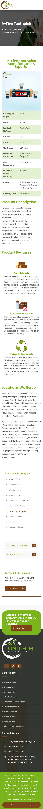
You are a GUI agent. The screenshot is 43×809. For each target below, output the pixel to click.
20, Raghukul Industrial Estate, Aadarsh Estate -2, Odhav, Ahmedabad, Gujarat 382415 (21, 759)
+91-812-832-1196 (15, 746)
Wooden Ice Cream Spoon (18, 500)
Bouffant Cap (8, 721)
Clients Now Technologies (17, 791)
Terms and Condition (25, 795)
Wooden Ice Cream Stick (17, 506)
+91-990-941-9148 (16, 751)
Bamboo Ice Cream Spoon (13, 702)
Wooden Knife (13, 490)
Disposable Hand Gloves (13, 726)
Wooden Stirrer (13, 522)
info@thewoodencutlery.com (22, 741)
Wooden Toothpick (10, 33)
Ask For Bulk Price (21, 554)
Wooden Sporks (9, 697)
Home (4, 30)
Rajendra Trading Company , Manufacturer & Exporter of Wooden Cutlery (21, 782)
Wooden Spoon (9, 682)
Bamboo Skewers (10, 711)
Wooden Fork (12, 484)
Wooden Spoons (13, 479)
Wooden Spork (13, 495)
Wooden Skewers (14, 516)
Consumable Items (15, 527)
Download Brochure (21, 545)
